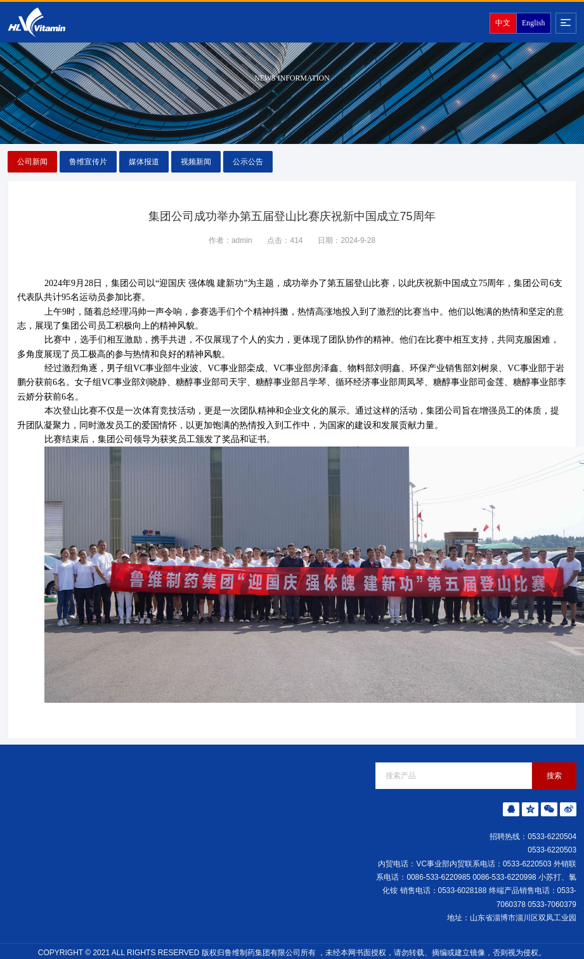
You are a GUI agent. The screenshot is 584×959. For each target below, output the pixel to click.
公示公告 (248, 161)
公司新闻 (32, 161)
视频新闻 (196, 161)
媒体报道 (144, 161)
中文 (502, 22)
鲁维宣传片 (88, 161)
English (533, 22)
